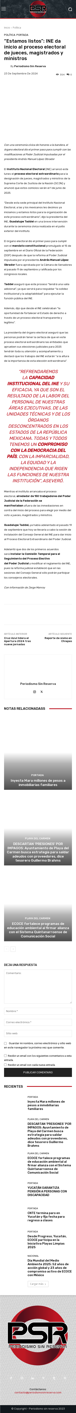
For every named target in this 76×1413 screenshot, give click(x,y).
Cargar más (38, 1284)
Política (17, 27)
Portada (22, 35)
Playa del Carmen (37, 838)
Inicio (7, 27)
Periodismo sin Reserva (30, 66)
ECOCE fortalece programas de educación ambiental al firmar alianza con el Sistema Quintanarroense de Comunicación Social (38, 930)
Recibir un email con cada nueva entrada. (32, 1064)
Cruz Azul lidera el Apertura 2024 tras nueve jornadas (17, 641)
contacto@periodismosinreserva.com (38, 1392)
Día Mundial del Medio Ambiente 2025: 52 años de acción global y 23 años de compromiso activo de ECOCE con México (50, 1268)
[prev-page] (6, 949)
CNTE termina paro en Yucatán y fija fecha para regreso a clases (46, 1216)
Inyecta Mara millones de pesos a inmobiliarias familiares (38, 782)
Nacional (33, 1256)
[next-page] (13, 949)
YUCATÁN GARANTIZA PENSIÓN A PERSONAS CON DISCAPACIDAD (47, 1191)
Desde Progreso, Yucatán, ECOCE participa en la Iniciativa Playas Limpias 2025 (47, 1241)
